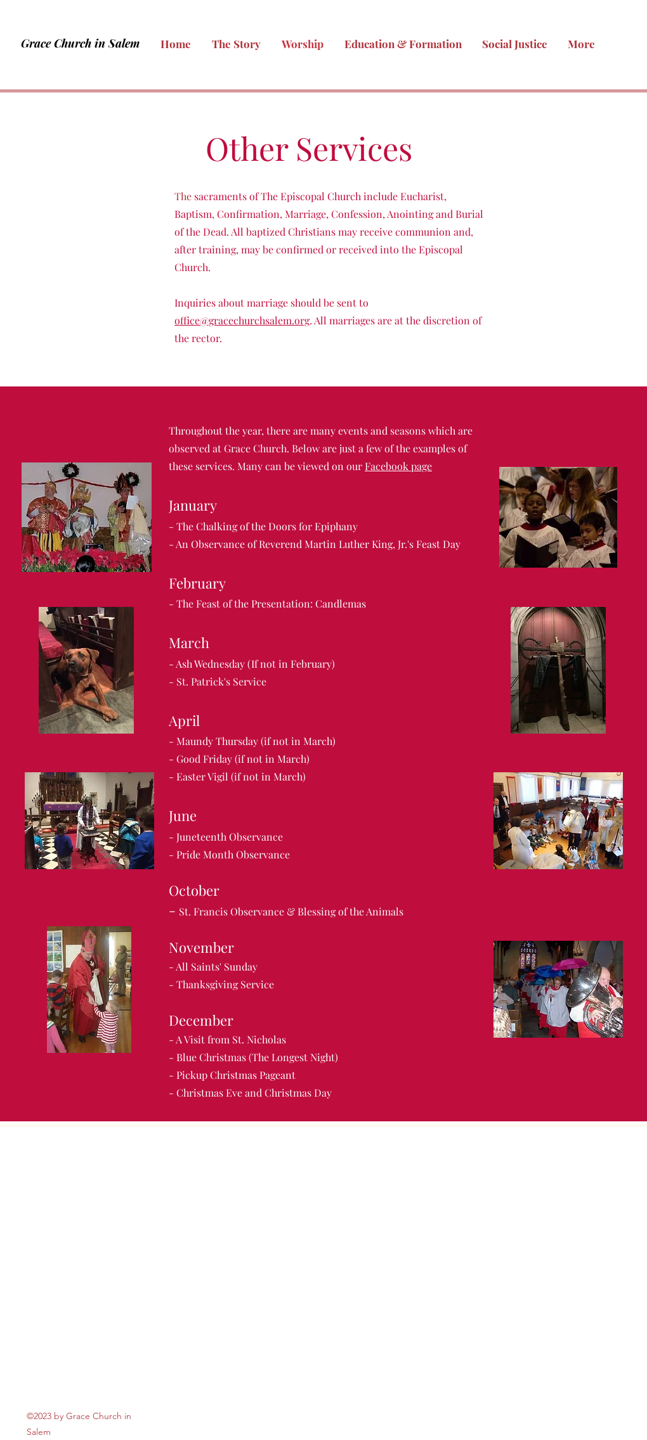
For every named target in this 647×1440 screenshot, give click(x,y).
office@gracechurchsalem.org (242, 320)
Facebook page (398, 466)
